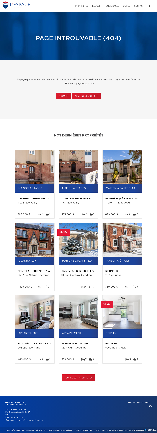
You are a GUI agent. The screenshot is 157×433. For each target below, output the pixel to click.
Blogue (96, 6)
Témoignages (111, 6)
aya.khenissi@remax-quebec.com (28, 420)
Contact (139, 6)
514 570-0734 (16, 417)
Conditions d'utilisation (129, 430)
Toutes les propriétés (78, 378)
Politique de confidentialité (106, 430)
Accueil (63, 96)
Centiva (149, 430)
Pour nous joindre (86, 96)
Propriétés (81, 6)
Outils (126, 6)
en (150, 6)
